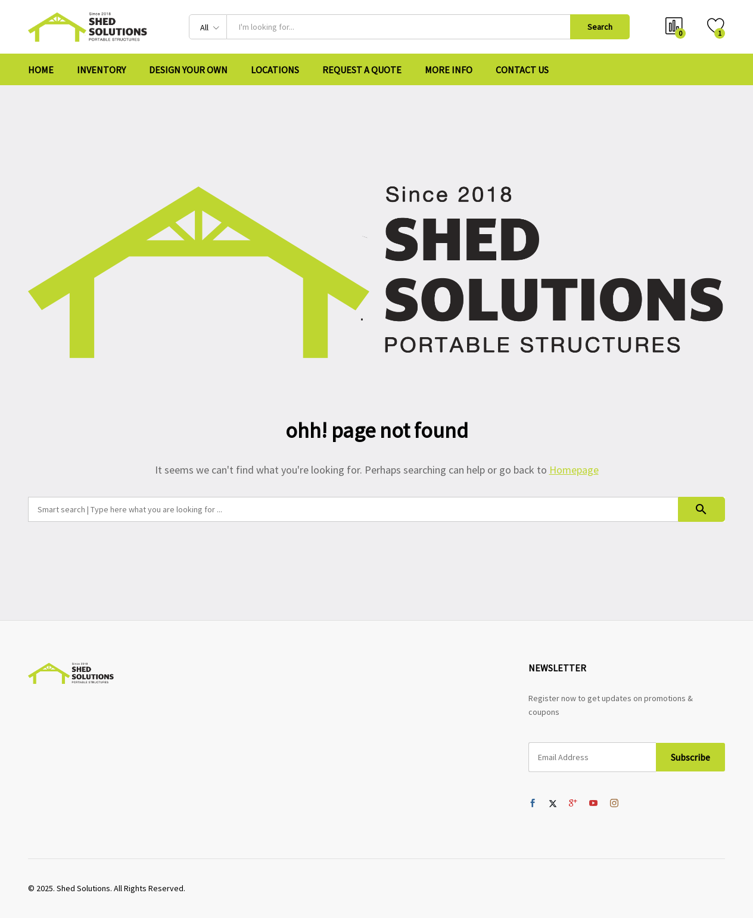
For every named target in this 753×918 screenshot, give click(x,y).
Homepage (574, 470)
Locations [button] (275, 69)
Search (599, 26)
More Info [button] (448, 69)
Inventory (101, 69)
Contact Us (522, 69)
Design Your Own (188, 69)
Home (41, 69)
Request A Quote (362, 69)
